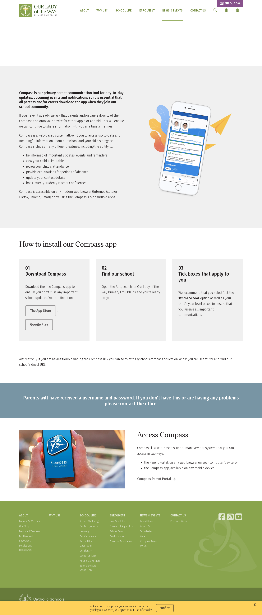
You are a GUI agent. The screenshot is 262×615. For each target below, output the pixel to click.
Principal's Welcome (30, 522)
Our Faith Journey (89, 527)
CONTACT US (198, 10)
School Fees (116, 532)
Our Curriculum (88, 537)
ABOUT (84, 10)
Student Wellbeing (89, 522)
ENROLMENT (147, 10)
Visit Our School (118, 522)
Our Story (24, 527)
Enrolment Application (121, 527)
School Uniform (88, 556)
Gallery (144, 537)
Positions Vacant (179, 522)
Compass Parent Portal (154, 480)
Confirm (164, 608)
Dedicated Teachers (29, 532)
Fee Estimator (117, 537)
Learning (84, 532)
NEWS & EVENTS (172, 10)
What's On (145, 527)
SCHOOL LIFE (123, 10)
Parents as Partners (90, 561)
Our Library (86, 551)
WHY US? (102, 10)
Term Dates (146, 532)
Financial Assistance (121, 542)
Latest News (146, 522)
